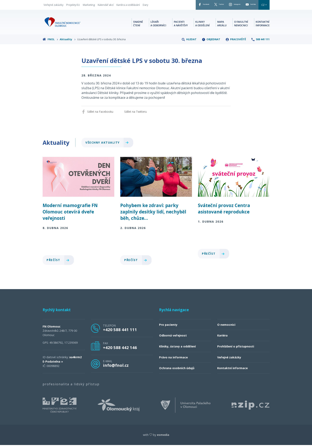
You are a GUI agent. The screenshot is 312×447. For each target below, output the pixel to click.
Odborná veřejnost (173, 337)
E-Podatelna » (53, 363)
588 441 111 (260, 41)
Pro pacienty (168, 327)
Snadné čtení (138, 25)
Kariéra (222, 337)
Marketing (89, 6)
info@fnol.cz (116, 367)
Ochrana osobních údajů (176, 370)
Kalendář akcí (105, 6)
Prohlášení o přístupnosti (235, 348)
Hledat (189, 41)
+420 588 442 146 (120, 349)
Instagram (225, 6)
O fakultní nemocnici (241, 25)
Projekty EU (73, 6)
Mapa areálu (222, 25)
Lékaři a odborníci (158, 25)
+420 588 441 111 (120, 331)
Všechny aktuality (109, 144)
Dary (145, 6)
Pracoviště (236, 41)
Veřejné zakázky (53, 6)
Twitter (203, 6)
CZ (263, 6)
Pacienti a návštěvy (181, 25)
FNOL (50, 41)
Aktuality (68, 41)
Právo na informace (173, 359)
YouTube (247, 6)
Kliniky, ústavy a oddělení (177, 348)
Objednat (211, 41)
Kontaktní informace (263, 25)
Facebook (182, 6)
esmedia (163, 437)
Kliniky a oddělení (202, 25)
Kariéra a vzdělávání (128, 6)
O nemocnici (226, 327)
